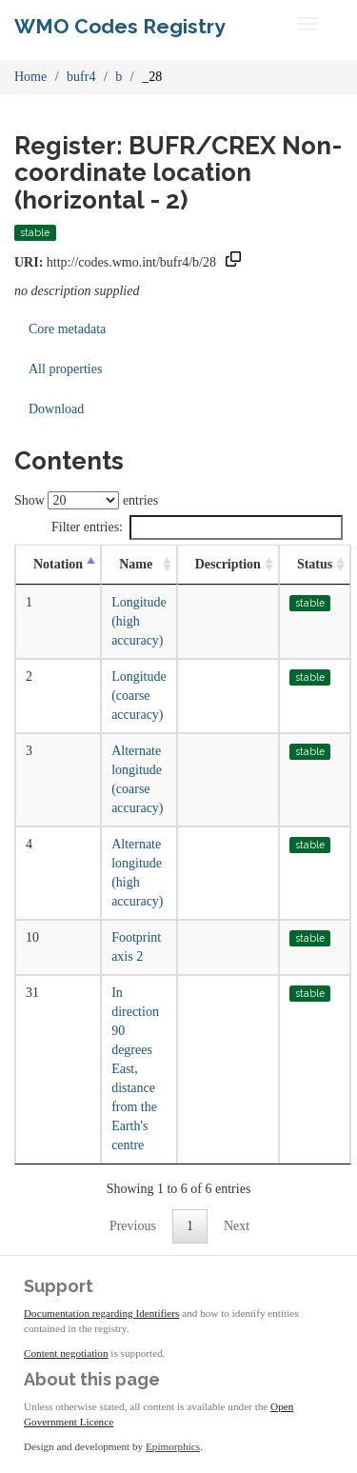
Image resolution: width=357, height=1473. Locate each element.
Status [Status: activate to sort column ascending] (314, 564)
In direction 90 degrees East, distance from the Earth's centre (135, 1068)
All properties (65, 369)
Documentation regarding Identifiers (101, 1313)
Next (236, 1226)
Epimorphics (173, 1446)
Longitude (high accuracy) (139, 621)
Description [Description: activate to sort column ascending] (228, 564)
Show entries (86, 500)
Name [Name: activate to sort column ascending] (135, 564)
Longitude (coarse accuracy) (139, 695)
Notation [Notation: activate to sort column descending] (58, 564)
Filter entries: (197, 527)
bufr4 (81, 77)
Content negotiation (66, 1353)
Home (30, 77)
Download (56, 409)
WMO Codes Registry (120, 26)
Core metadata (67, 329)
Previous (132, 1226)
